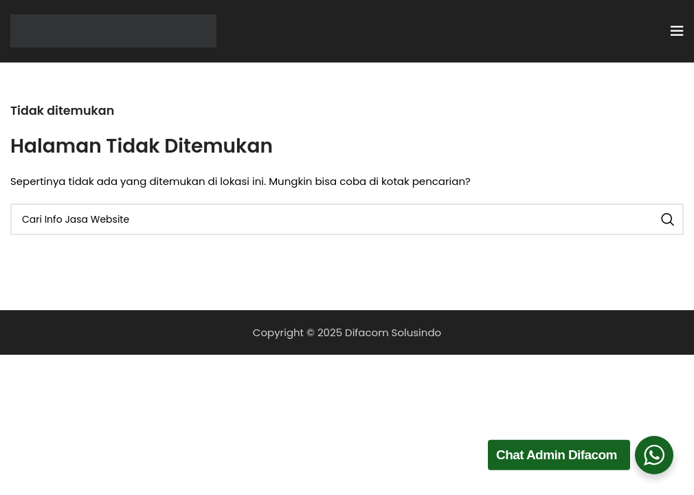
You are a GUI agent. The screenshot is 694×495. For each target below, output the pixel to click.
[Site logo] (113, 30)
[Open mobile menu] (677, 31)
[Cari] (347, 219)
